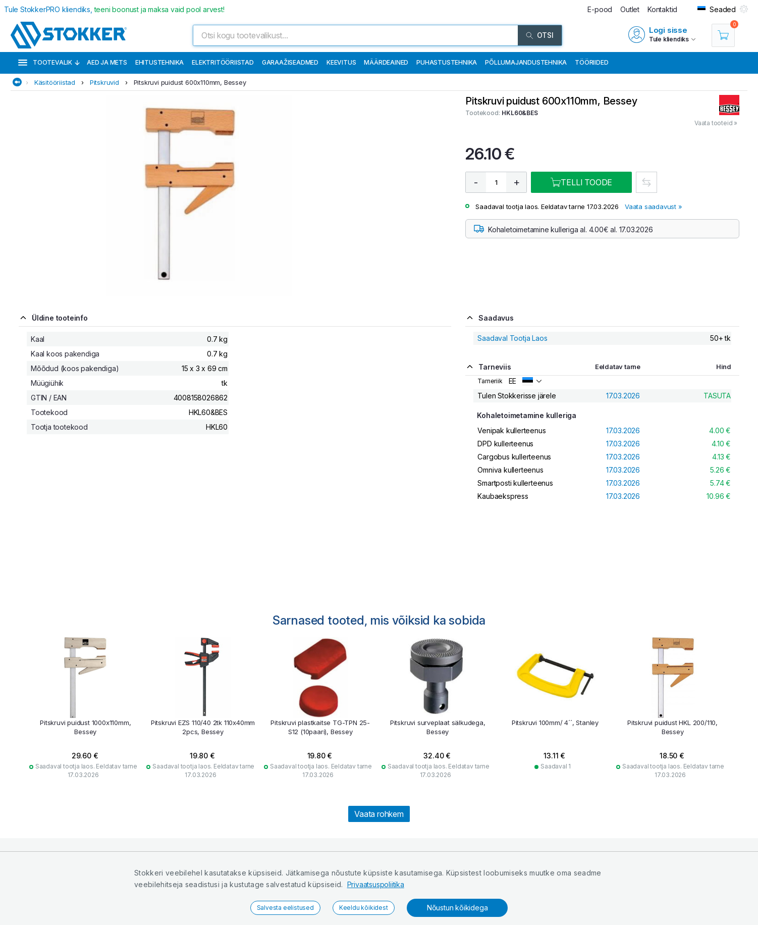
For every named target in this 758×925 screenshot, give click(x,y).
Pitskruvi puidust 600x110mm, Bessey (190, 82)
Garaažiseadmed (290, 62)
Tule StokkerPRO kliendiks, (114, 9)
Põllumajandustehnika (526, 62)
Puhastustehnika (446, 62)
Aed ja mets (107, 62)
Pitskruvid (104, 82)
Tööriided (591, 62)
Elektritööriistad (223, 62)
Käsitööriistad (54, 82)
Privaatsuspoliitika (375, 884)
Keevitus (341, 62)
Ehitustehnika (159, 62)
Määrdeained (386, 62)
